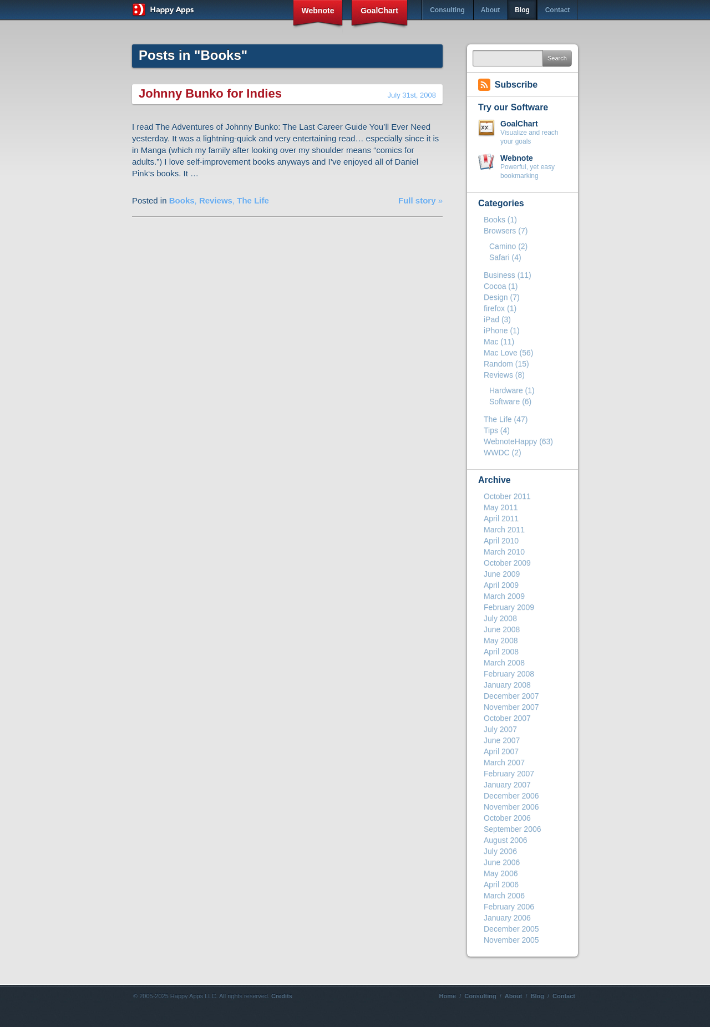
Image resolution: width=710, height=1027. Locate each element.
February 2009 (509, 607)
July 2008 (500, 618)
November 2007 (511, 707)
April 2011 (501, 518)
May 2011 (501, 507)
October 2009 (507, 562)
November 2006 (511, 806)
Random (498, 363)
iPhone (496, 330)
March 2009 (504, 596)
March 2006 (504, 895)
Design (496, 297)
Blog (522, 10)
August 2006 (506, 840)
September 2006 (512, 829)
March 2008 (504, 662)
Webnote (318, 10)
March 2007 (504, 762)
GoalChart (379, 10)
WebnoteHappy (510, 441)
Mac (491, 341)
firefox (494, 308)
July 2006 (500, 851)
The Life (253, 200)
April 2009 (501, 585)
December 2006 (511, 795)
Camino (502, 246)
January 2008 (507, 684)
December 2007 (511, 696)
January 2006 (507, 917)
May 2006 (501, 873)
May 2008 (501, 640)
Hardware (506, 390)
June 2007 (502, 740)
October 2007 (507, 718)
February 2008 (509, 673)
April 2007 (501, 751)
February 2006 (509, 906)
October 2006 (507, 818)
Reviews (215, 200)
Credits (281, 996)
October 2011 (507, 496)
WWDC (497, 452)
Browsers (500, 230)
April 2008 (501, 651)
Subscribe (516, 84)
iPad (491, 319)
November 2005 (511, 940)
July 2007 (500, 729)
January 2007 (507, 784)
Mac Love (501, 352)
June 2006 (502, 862)
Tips (491, 430)
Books (182, 200)
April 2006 (501, 884)
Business (499, 275)
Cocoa (495, 286)
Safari (499, 257)
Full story (417, 200)
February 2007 (509, 773)
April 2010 (501, 540)
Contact (557, 10)
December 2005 (511, 928)
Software (504, 401)
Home (448, 996)
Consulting (447, 10)
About (490, 10)
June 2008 (502, 629)
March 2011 (504, 529)
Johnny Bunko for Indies (210, 93)
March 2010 (504, 551)
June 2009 (502, 574)
